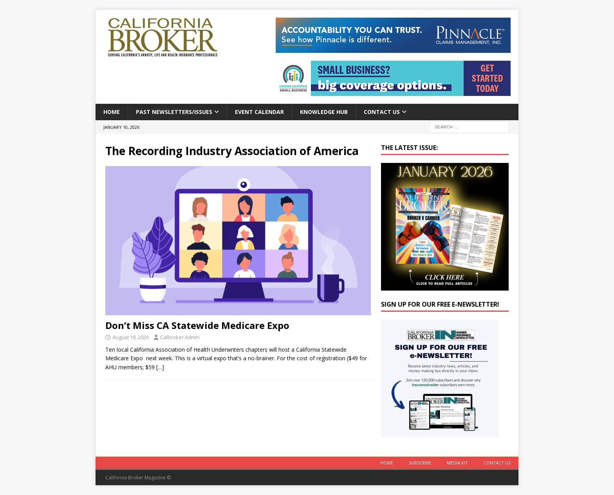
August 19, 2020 (130, 337)
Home (111, 112)
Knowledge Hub (324, 112)
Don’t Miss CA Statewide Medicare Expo (197, 325)
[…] (160, 367)
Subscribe (420, 463)
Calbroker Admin (180, 337)
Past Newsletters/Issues (174, 112)
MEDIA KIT (457, 463)
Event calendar (259, 112)
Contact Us (382, 112)
